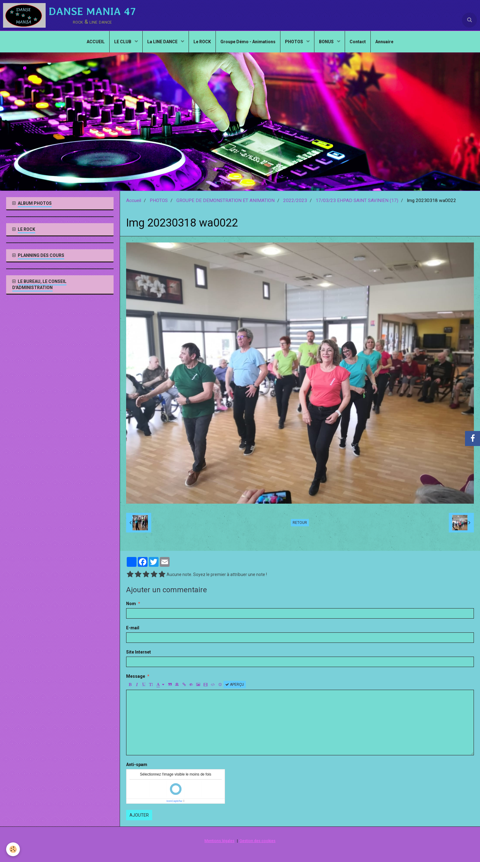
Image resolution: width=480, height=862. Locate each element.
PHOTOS (294, 41)
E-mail (132, 627)
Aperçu (234, 684)
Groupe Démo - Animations (248, 41)
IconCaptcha (174, 801)
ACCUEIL (96, 41)
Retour (300, 523)
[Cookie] (13, 849)
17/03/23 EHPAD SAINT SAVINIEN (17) (357, 200)
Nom (131, 603)
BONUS (327, 41)
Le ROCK (202, 41)
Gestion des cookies (257, 840)
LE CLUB (123, 41)
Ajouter (139, 815)
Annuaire (384, 41)
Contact (358, 41)
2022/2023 (295, 200)
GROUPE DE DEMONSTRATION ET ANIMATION (225, 200)
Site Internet (138, 652)
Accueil (133, 200)
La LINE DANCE (162, 41)
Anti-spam (136, 764)
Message (135, 676)
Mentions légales (219, 840)
